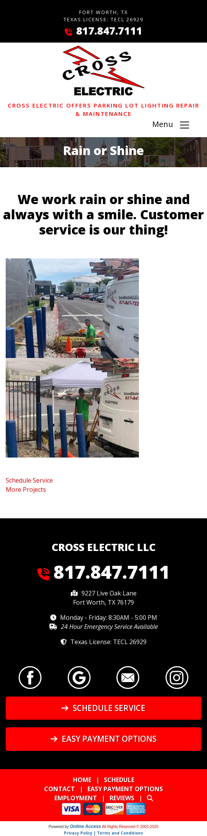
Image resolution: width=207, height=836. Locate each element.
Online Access (85, 826)
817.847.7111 (109, 31)
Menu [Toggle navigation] (171, 125)
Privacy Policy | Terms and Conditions (103, 833)
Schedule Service (103, 708)
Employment (75, 798)
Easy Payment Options (103, 738)
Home (82, 780)
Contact (59, 789)
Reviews (122, 798)
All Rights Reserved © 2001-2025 (130, 827)
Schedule (119, 780)
